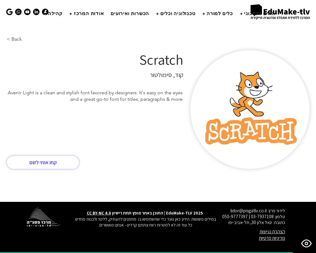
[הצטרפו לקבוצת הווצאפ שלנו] (18, 12)
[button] (256, 13)
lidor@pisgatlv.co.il (249, 211)
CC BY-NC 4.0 (99, 213)
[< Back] (19, 39)
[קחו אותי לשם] (43, 162)
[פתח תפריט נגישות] (304, 241)
